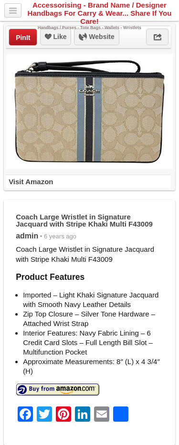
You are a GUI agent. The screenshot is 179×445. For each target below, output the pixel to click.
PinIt (23, 37)
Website (96, 37)
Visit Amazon (31, 182)
